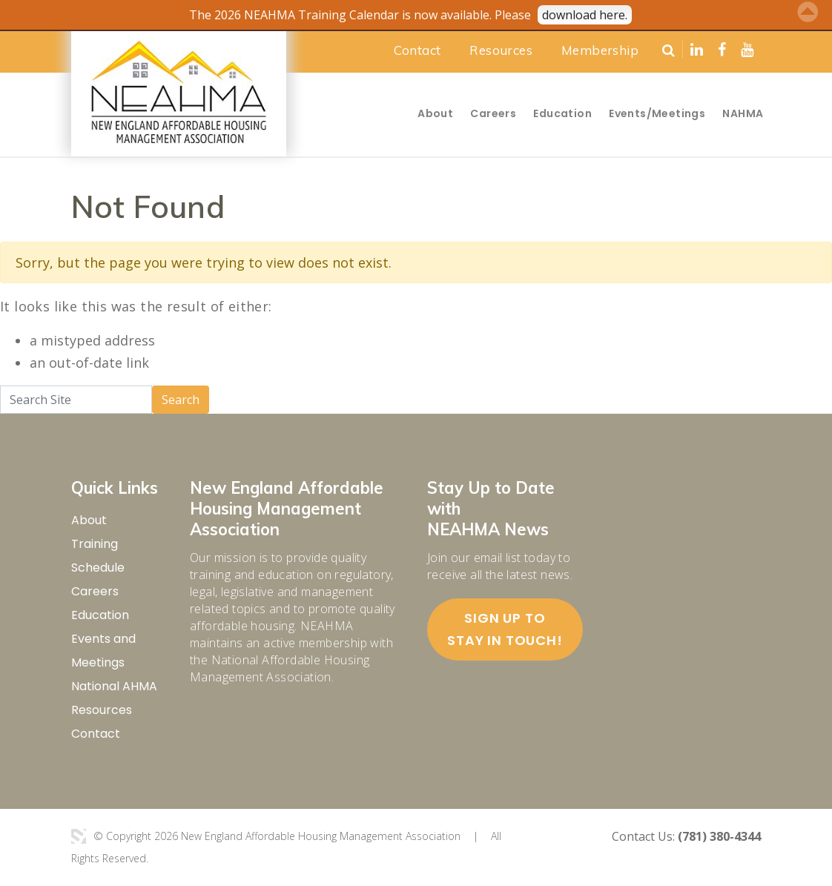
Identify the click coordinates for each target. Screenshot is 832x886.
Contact (417, 50)
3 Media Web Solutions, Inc (78, 836)
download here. (584, 15)
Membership (599, 50)
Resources (500, 50)
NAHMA (742, 113)
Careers (493, 113)
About (435, 113)
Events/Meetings (657, 113)
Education (562, 113)
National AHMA (114, 686)
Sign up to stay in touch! (504, 629)
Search (180, 399)
